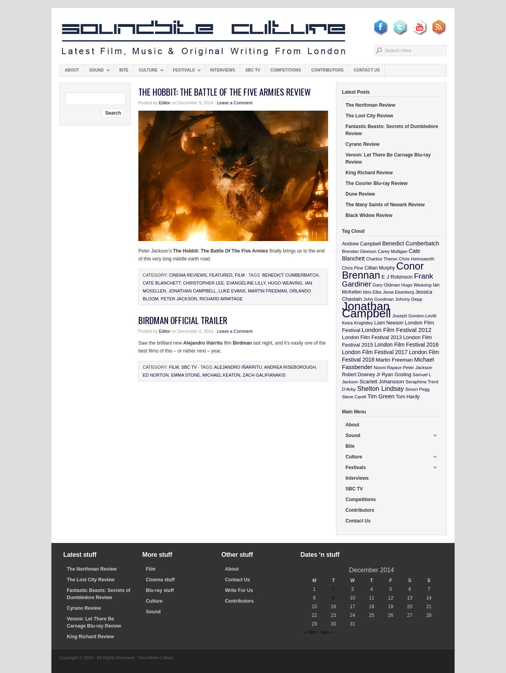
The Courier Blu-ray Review (377, 183)
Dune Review (360, 194)
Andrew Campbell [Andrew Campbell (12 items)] (361, 244)
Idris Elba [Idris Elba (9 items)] (372, 292)
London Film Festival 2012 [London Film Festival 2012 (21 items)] (397, 329)
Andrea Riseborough (290, 367)
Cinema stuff (160, 580)
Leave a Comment (235, 102)
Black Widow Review (369, 215)
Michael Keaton (221, 375)
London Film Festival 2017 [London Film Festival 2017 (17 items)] (375, 352)
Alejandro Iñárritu (238, 367)
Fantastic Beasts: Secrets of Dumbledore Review (392, 130)
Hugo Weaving (285, 283)
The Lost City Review (369, 116)
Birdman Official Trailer (182, 320)
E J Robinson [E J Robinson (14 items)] (397, 277)
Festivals (184, 72)
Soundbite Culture (203, 38)
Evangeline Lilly (246, 283)
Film (240, 275)
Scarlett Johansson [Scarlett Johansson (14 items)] (382, 382)
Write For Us (239, 590)
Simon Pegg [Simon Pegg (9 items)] (417, 389)
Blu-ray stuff (160, 590)
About (72, 70)
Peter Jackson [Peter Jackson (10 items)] (417, 367)
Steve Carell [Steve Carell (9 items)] (354, 396)
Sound (97, 72)
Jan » (326, 632)
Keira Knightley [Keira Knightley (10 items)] (357, 322)
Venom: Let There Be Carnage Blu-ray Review (388, 158)
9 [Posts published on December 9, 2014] (333, 598)
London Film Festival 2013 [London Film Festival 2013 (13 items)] (372, 337)
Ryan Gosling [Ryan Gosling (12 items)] (396, 374)
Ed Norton (156, 375)
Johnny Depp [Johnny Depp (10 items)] (408, 299)
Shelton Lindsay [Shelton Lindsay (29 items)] (380, 388)
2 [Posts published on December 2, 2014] (333, 589)
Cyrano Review (363, 144)
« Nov (310, 632)
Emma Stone (185, 375)
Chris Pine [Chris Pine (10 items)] (352, 267)
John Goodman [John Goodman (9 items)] (378, 299)
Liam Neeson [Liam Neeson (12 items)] (388, 323)
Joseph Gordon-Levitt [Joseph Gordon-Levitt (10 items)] (414, 315)
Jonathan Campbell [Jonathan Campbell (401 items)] (366, 310)
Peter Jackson (179, 298)
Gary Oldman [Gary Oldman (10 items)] (386, 284)
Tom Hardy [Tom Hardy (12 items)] (407, 397)
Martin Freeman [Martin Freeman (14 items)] (394, 360)
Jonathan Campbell (192, 290)
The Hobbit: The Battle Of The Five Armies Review (224, 91)
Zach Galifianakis (264, 375)
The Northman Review (370, 105)
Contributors (327, 70)
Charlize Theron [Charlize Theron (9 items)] (382, 258)
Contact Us (367, 70)
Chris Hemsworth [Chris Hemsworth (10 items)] (416, 258)
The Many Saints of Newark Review (385, 204)
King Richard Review (369, 172)
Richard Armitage (221, 298)
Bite (123, 70)
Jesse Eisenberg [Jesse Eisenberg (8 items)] (398, 292)
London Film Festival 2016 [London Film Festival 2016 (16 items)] (406, 344)
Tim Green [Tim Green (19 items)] (380, 396)
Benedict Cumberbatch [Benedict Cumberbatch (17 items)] (410, 243)
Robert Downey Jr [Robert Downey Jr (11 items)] (361, 374)
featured (220, 275)
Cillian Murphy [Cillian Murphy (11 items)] (379, 268)
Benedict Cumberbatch (290, 275)
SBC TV (252, 70)
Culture (149, 72)
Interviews (222, 70)
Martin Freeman (267, 290)
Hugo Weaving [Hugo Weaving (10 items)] (416, 284)
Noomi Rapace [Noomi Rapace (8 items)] (388, 367)
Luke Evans (232, 290)
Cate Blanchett (162, 283)
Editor (164, 102)
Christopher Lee (203, 283)
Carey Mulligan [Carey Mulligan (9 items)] (393, 251)
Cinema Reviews (188, 275)
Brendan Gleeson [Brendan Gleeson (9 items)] (359, 251)
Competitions (285, 70)
